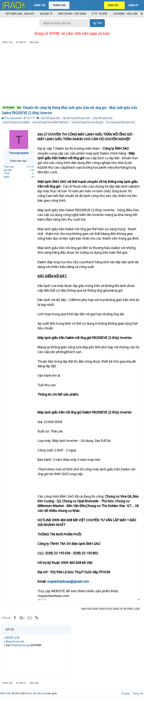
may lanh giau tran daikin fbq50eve (50, 122)
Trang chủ (59, 5)
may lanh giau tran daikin (16, 122)
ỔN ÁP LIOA (13, 637)
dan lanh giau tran (50, 118)
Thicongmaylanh (13, 118)
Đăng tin (39, 5)
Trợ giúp (125, 693)
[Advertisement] (72, 75)
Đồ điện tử (46, 13)
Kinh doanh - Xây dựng (72, 13)
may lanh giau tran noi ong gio (87, 122)
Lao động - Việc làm (125, 13)
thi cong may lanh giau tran (120, 122)
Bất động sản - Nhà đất (20, 13)
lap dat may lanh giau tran (76, 118)
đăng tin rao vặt (15, 641)
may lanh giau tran (102, 118)
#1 (138, 599)
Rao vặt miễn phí (37, 693)
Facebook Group (20, 645)
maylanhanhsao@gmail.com (68, 581)
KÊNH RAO (6, 693)
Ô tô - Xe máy (100, 13)
